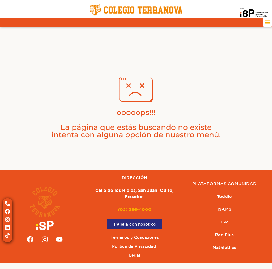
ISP (224, 221)
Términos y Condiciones (134, 237)
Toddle (224, 196)
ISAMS (224, 209)
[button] (267, 22)
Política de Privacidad (134, 246)
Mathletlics (224, 247)
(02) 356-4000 (134, 209)
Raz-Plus (224, 234)
